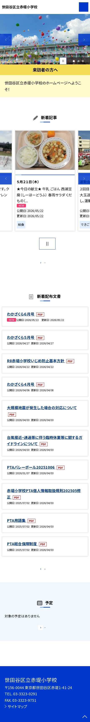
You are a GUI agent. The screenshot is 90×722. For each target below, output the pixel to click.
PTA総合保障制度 (22, 548)
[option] (45, 39)
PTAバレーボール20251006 (31, 472)
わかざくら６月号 (21, 319)
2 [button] (78, 61)
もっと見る (43, 264)
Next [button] (84, 39)
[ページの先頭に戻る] (85, 717)
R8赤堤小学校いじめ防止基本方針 (36, 365)
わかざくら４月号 (21, 389)
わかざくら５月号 (21, 342)
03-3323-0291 (25, 693)
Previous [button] (6, 39)
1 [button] (74, 61)
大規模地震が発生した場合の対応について (42, 412)
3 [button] (83, 61)
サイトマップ (17, 706)
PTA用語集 (16, 525)
